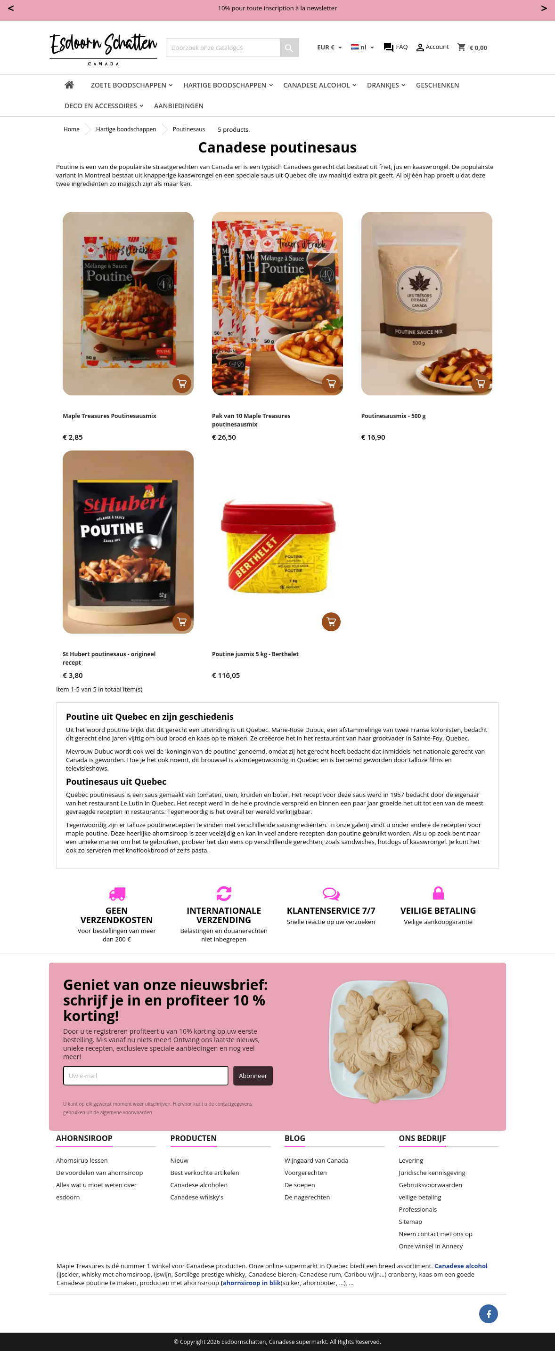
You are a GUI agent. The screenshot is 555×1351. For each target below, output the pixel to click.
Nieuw (179, 1160)
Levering (411, 1160)
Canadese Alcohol (317, 84)
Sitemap (411, 1221)
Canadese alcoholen (199, 1185)
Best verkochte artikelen (205, 1172)
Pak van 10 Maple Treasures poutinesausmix (251, 420)
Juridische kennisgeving (432, 1172)
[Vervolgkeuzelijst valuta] (330, 47)
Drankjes (383, 84)
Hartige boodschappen (224, 84)
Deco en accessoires (101, 105)
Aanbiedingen (179, 105)
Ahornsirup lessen (82, 1160)
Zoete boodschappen (128, 84)
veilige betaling (420, 1197)
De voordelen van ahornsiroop (99, 1172)
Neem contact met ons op (436, 1234)
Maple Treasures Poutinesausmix (109, 416)
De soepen (300, 1185)
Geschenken (437, 84)
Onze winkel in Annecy (431, 1246)
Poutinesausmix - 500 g (393, 416)
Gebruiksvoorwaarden (431, 1185)
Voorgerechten (306, 1172)
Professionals (418, 1209)
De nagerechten (307, 1197)
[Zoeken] (232, 47)
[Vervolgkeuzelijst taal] (363, 47)
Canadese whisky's (197, 1197)
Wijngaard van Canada (317, 1160)
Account (432, 47)
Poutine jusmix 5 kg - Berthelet (255, 654)
